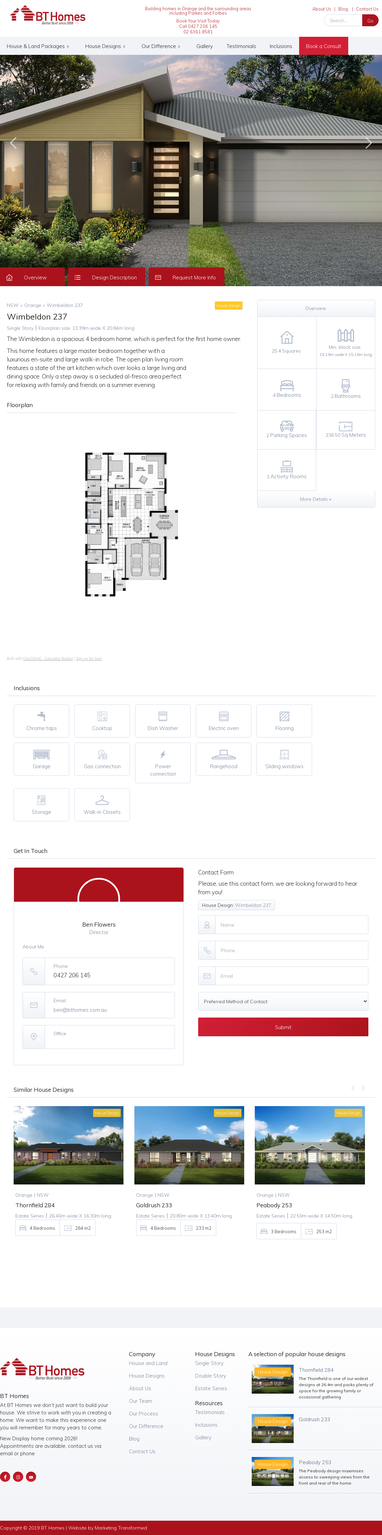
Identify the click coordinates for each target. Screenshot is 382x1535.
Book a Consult (323, 46)
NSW (13, 305)
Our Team (140, 1401)
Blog (343, 9)
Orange (32, 305)
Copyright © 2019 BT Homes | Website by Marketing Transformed (73, 1528)
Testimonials (241, 46)
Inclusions (281, 46)
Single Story (209, 1363)
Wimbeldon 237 (65, 305)
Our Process (143, 1413)
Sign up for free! (89, 658)
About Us (321, 9)
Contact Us (367, 9)
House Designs (147, 1376)
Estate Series (211, 1388)
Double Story (210, 1376)
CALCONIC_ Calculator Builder (48, 658)
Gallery (204, 46)
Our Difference (146, 1426)
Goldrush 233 (314, 1419)
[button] (39, 46)
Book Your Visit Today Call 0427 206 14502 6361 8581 (198, 26)
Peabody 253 (315, 1462)
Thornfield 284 (316, 1370)
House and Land (148, 1363)
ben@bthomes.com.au (80, 1010)
